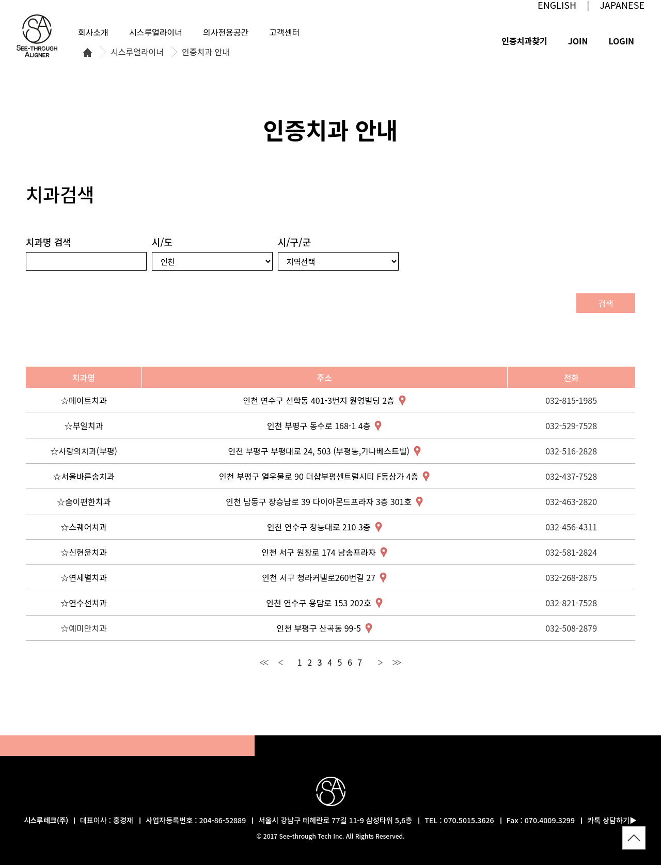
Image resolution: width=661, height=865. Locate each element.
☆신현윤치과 (83, 552)
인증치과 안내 (206, 52)
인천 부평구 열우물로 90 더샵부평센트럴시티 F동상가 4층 (318, 476)
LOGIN (621, 41)
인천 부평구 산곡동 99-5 (318, 628)
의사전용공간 (225, 32)
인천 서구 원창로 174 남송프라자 (319, 552)
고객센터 (284, 32)
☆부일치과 (84, 425)
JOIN (578, 41)
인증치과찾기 (524, 41)
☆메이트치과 (83, 400)
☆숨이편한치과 (84, 501)
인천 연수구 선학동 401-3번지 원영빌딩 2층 (319, 400)
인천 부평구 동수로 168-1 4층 (318, 425)
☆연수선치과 (83, 602)
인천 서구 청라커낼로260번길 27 (318, 577)
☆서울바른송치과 (84, 476)
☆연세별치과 (83, 577)
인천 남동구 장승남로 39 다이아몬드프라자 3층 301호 (319, 501)
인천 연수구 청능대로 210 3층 (319, 527)
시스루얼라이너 (137, 52)
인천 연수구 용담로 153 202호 (318, 602)
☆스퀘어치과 (83, 527)
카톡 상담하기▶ (612, 820)
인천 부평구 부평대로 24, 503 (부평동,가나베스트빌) (319, 451)
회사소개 (93, 32)
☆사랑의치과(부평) (83, 451)
